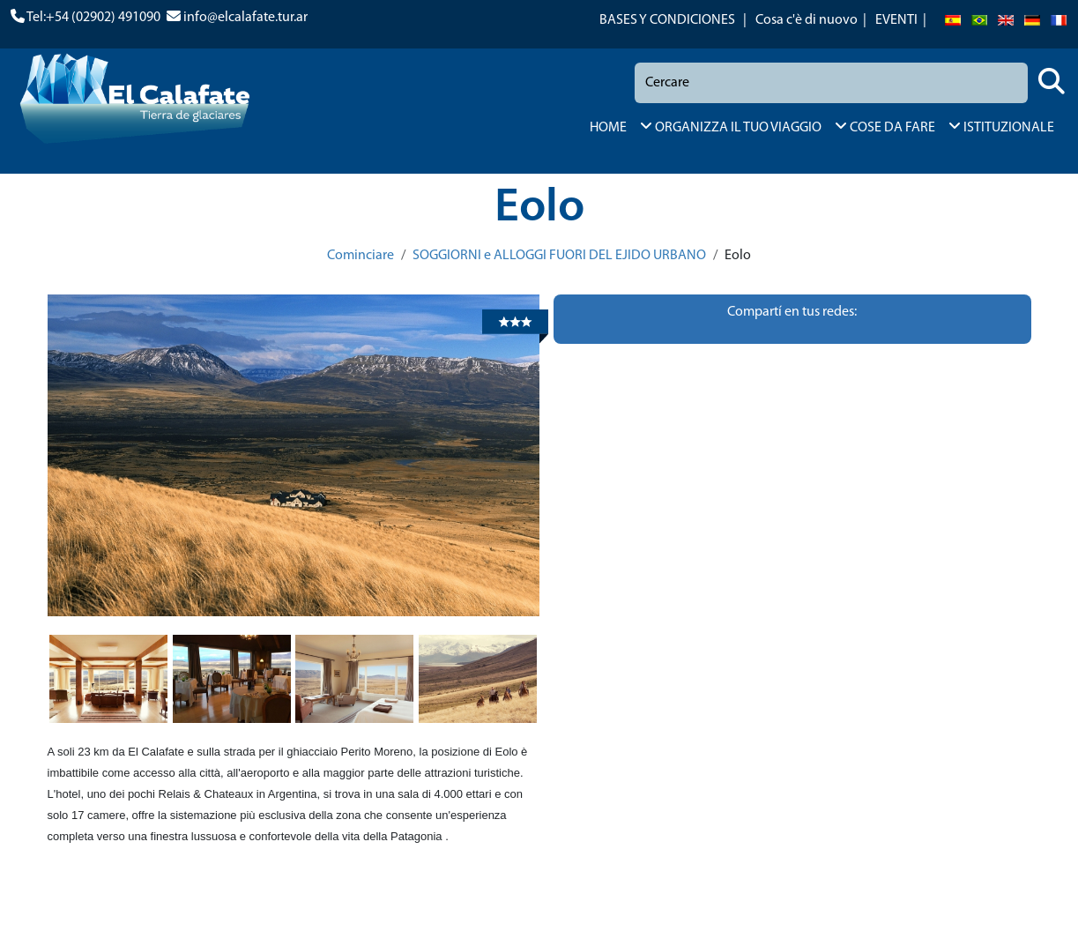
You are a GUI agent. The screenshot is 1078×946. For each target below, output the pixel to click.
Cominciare (360, 256)
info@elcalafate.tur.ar (245, 18)
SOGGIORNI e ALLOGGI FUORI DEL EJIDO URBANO (559, 256)
